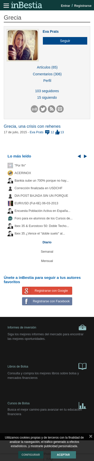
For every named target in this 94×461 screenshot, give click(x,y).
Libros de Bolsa (47, 366)
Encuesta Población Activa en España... (42, 211)
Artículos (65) (47, 67)
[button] (63, 40)
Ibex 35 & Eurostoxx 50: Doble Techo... (42, 226)
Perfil (47, 81)
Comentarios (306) (47, 74)
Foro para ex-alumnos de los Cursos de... (44, 218)
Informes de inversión (47, 327)
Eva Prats (51, 31)
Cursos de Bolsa (47, 404)
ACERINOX (23, 173)
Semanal (47, 251)
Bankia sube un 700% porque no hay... (42, 180)
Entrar (65, 6)
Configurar (31, 454)
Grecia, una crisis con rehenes (32, 126)
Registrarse (82, 6)
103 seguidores (47, 91)
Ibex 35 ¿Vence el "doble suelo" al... (40, 233)
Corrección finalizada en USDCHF (38, 188)
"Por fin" (20, 165)
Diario (47, 242)
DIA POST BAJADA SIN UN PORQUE (41, 195)
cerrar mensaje (91, 437)
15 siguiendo (47, 97)
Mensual (47, 261)
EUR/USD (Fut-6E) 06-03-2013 (36, 203)
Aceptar (63, 454)
